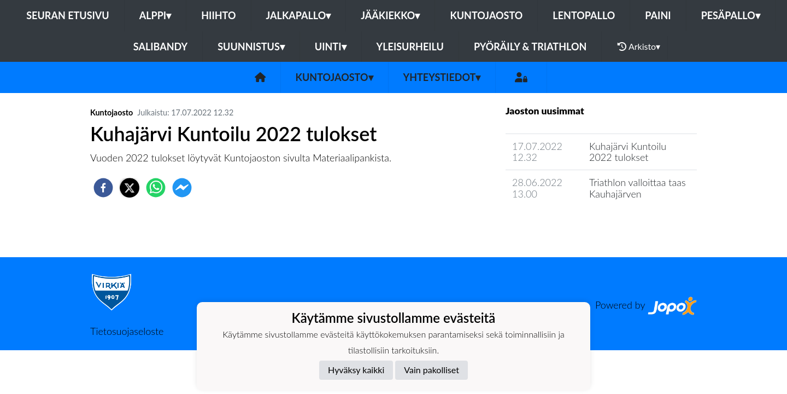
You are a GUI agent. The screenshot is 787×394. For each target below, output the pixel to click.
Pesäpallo (730, 15)
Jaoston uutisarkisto (555, 224)
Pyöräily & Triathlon (530, 46)
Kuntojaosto (486, 15)
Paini (658, 15)
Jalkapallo (298, 15)
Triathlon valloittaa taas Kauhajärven (637, 188)
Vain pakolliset (431, 369)
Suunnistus (251, 46)
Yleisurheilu (410, 46)
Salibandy (160, 46)
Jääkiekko (390, 15)
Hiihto (218, 15)
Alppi (155, 15)
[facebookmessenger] (182, 188)
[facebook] (103, 188)
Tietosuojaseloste (126, 331)
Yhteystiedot (442, 77)
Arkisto (639, 46)
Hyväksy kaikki (356, 369)
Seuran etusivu (67, 15)
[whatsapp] (156, 188)
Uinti (330, 46)
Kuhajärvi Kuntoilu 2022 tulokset (627, 152)
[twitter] (129, 188)
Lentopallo (584, 15)
